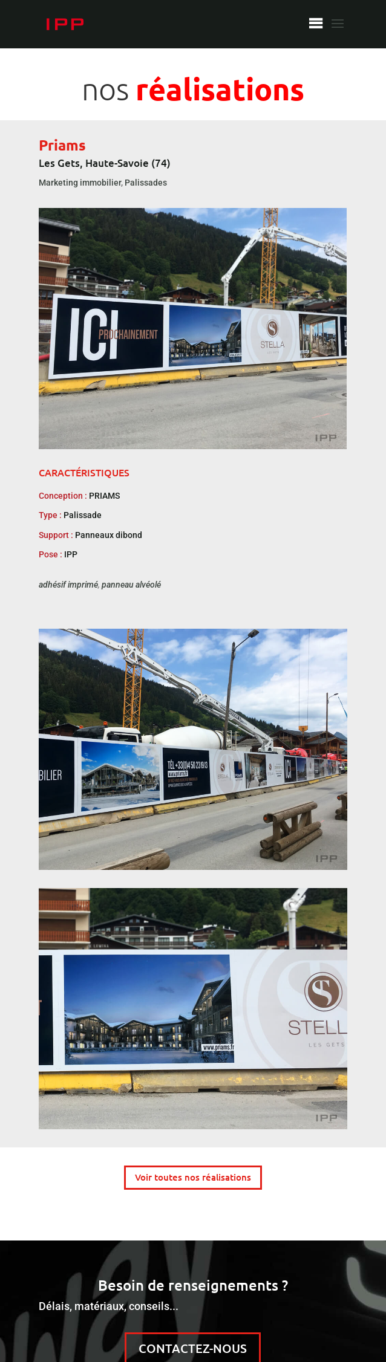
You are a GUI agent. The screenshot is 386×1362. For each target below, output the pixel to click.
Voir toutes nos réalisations (193, 1177)
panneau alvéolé (131, 584)
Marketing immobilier (80, 182)
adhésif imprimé (68, 584)
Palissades (146, 182)
